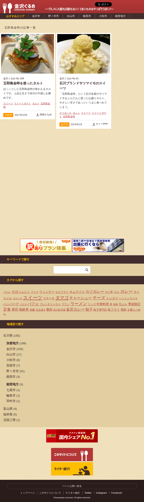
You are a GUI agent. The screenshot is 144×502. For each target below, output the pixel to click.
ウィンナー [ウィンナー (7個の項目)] (47, 292)
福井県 (8, 414)
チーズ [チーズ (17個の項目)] (99, 297)
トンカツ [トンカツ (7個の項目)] (112, 298)
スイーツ (8, 103)
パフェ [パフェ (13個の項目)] (33, 304)
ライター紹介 (72, 492)
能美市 (87, 16)
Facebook (116, 492)
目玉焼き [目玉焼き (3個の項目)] (41, 309)
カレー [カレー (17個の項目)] (126, 291)
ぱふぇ (76, 113)
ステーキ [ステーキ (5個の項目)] (49, 298)
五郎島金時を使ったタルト (23, 83)
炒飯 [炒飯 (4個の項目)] (32, 309)
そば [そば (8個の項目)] (14, 292)
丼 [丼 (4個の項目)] (111, 304)
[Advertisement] (27, 166)
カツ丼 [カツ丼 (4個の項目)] (109, 292)
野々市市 (53, 16)
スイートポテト (22, 103)
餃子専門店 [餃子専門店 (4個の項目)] (100, 309)
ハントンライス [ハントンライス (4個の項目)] (128, 298)
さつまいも (65, 113)
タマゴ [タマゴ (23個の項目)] (62, 297)
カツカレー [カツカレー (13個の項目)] (94, 291)
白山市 (71, 16)
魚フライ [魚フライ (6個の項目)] (113, 309)
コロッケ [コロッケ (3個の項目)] (17, 298)
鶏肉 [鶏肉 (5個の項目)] (123, 309)
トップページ (27, 492)
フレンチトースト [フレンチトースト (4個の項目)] (50, 304)
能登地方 (120, 16)
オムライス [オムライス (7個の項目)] (77, 292)
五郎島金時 (69, 116)
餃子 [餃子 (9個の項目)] (89, 309)
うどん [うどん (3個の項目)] (7, 292)
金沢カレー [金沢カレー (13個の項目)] (75, 309)
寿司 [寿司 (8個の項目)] (15, 309)
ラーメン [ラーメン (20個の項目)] (78, 303)
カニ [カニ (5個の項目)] (117, 292)
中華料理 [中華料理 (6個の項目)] (102, 304)
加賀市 (11, 365)
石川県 (8, 335)
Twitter (88, 492)
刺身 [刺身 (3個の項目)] (115, 304)
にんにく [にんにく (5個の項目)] (24, 292)
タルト (35, 103)
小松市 (103, 16)
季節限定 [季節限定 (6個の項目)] (134, 304)
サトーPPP (102, 124)
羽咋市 (11, 401)
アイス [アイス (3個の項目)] (34, 292)
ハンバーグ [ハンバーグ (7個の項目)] (11, 304)
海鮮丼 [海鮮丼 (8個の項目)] (24, 309)
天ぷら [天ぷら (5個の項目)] (123, 304)
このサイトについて (50, 492)
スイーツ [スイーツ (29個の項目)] (32, 297)
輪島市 (11, 395)
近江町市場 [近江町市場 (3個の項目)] (59, 309)
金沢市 (36, 16)
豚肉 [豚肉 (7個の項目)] (49, 309)
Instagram (101, 492)
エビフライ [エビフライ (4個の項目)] (61, 292)
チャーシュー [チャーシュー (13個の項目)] (80, 298)
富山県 (8, 408)
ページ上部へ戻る (72, 486)
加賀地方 (12, 343)
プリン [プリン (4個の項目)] (66, 304)
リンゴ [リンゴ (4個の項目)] (92, 304)
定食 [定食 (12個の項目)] (7, 309)
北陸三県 (9, 420)
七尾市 (11, 390)
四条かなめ (46, 114)
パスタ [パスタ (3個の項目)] (23, 304)
